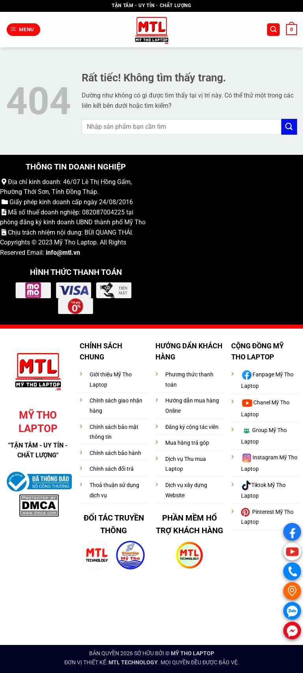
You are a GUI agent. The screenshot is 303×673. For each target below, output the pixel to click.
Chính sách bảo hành (115, 453)
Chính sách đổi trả (112, 469)
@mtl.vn (68, 252)
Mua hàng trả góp (187, 443)
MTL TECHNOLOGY (133, 662)
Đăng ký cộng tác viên (192, 427)
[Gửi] (289, 126)
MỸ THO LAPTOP (192, 653)
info (51, 252)
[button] (24, 29)
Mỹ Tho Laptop (75, 242)
